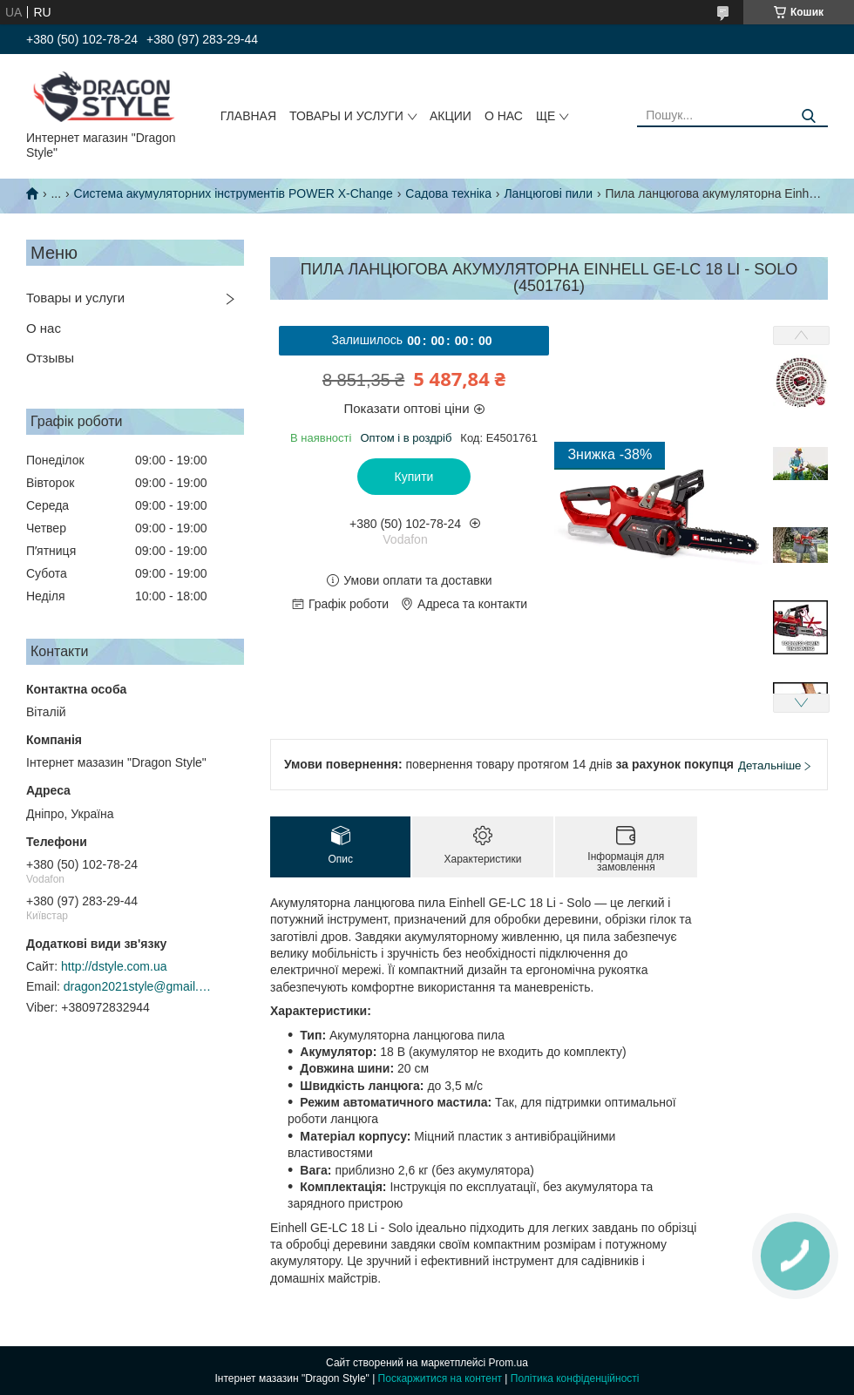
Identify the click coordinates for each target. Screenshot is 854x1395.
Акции (450, 116)
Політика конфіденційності (575, 1378)
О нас (504, 116)
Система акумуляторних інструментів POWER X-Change (233, 193)
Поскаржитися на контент (440, 1378)
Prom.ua (508, 1363)
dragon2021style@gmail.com (138, 986)
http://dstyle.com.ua (113, 966)
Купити (414, 477)
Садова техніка (448, 193)
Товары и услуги (346, 116)
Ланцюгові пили (548, 193)
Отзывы (50, 357)
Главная (248, 116)
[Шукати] (808, 116)
